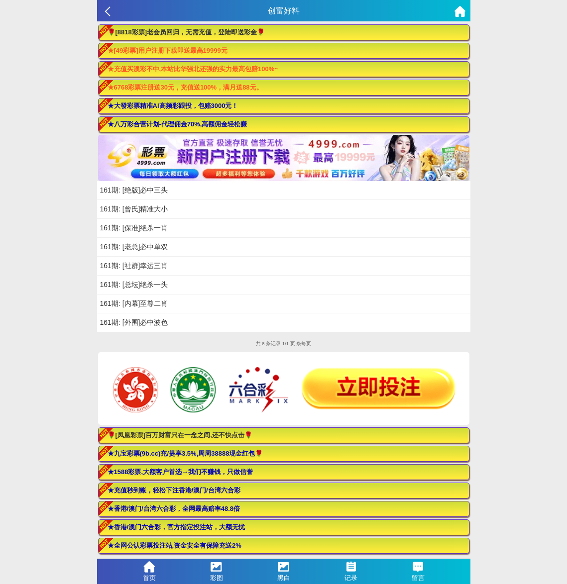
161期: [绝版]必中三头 (134, 190)
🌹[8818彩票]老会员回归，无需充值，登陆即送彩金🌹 (186, 32)
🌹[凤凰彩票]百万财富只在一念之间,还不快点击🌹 (180, 435)
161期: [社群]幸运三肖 (134, 266)
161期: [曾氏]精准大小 (134, 209)
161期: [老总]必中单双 (134, 247)
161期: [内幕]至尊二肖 (134, 303)
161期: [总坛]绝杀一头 (134, 285)
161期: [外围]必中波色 (134, 322)
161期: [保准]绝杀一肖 (134, 228)
